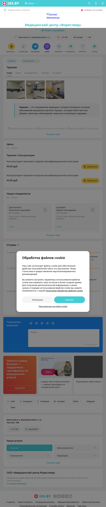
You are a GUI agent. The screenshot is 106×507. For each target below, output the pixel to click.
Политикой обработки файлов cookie (64, 262)
